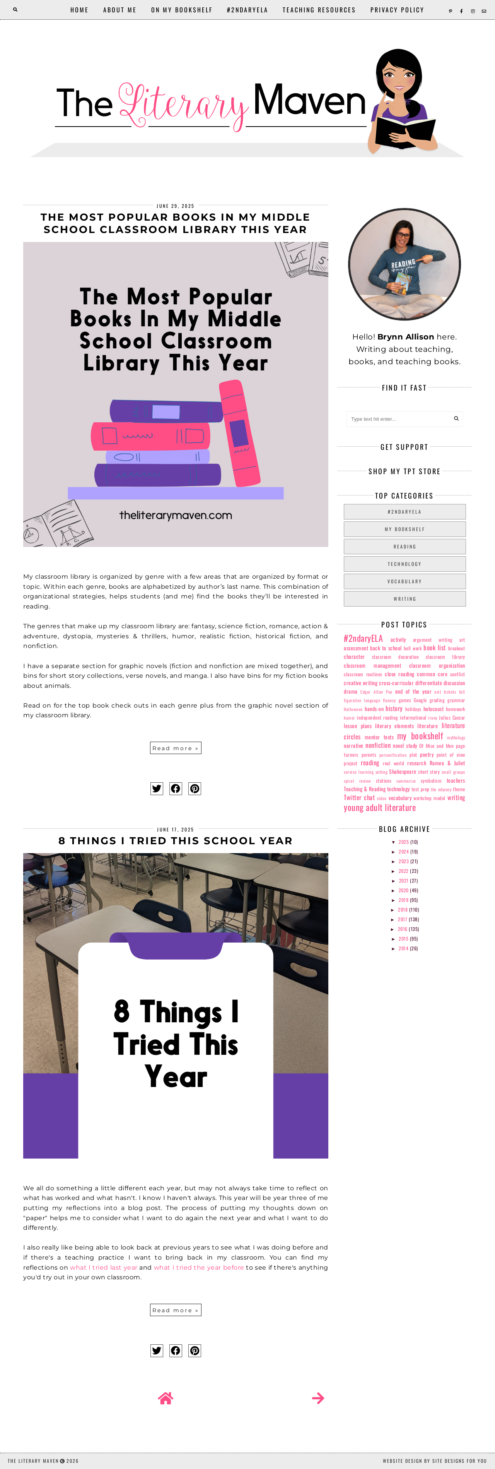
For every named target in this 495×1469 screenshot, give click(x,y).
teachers (456, 780)
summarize (406, 781)
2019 (404, 899)
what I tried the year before (199, 1267)
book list (434, 647)
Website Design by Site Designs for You (435, 1460)
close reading (400, 674)
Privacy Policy (397, 9)
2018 (403, 909)
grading (437, 700)
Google (420, 700)
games (405, 700)
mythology (456, 737)
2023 (404, 861)
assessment (356, 648)
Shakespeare (402, 771)
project (351, 763)
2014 (404, 948)
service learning (359, 772)
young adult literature (380, 806)
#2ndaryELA (247, 9)
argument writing (433, 639)
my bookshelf (405, 529)
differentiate (428, 683)
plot (413, 754)
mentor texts (379, 737)
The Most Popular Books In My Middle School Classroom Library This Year (176, 223)
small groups (453, 772)
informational (413, 717)
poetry (427, 754)
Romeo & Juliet (447, 763)
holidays (413, 709)
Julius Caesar (452, 717)
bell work (413, 648)
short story (429, 771)
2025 (404, 841)
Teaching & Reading (365, 789)
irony (432, 718)
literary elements (394, 726)
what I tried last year (103, 1267)
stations (384, 780)
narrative (354, 745)
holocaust (433, 709)
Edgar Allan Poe (376, 692)
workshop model (429, 798)
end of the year (413, 691)
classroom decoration (395, 656)
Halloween (353, 709)
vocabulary (404, 581)
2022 (404, 870)
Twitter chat (359, 797)
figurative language (362, 700)
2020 (404, 890)
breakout (456, 648)
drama (351, 691)
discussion (454, 683)
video (382, 798)
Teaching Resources (319, 9)
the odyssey (441, 789)
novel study (405, 745)
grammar (456, 700)
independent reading (377, 717)
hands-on (374, 709)
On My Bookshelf (182, 9)
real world (393, 763)
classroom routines (363, 674)
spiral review (357, 781)
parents (369, 754)
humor (349, 718)
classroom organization (437, 665)
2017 (403, 919)
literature (427, 726)
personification (393, 755)
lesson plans (358, 726)
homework (455, 709)
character (354, 656)
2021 (404, 880)
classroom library (445, 656)
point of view (451, 754)
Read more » (175, 748)
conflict (457, 674)
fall (462, 692)
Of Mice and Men (436, 745)
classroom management (372, 665)
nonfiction (378, 745)
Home (79, 9)
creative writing (360, 683)
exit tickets (445, 692)
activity (398, 639)
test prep (420, 789)
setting (382, 772)
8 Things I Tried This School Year (175, 841)
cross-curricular (396, 683)
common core (432, 674)
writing (405, 598)
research (416, 763)
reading (405, 546)
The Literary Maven (33, 1460)
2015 (404, 938)
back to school (386, 648)
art (462, 639)
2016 (403, 929)
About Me (120, 9)
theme (459, 789)
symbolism (431, 780)
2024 (404, 851)
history (394, 708)
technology (405, 564)
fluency (389, 700)
